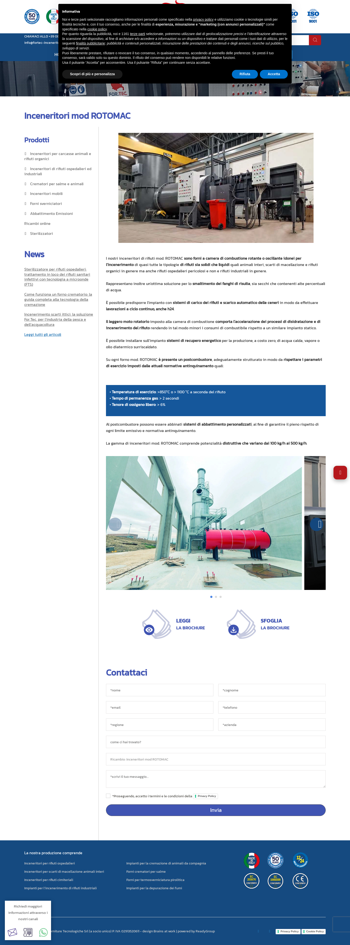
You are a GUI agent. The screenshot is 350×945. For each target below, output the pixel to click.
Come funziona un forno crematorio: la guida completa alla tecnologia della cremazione (58, 299)
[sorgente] (216, 742)
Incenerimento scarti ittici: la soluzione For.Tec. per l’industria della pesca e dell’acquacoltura (58, 319)
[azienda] (272, 724)
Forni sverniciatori (46, 203)
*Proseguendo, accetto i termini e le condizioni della (165, 796)
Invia (216, 810)
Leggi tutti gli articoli (42, 334)
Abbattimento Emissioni (51, 213)
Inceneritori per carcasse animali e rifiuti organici (57, 156)
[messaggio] (216, 779)
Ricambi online (37, 223)
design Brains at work (158, 931)
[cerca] (315, 40)
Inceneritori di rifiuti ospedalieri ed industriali (57, 171)
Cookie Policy (315, 931)
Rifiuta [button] (245, 74)
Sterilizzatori (41, 233)
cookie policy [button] (97, 29)
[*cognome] (272, 690)
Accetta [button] (274, 74)
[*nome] (159, 690)
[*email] (159, 707)
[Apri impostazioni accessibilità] (340, 472)
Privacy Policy (207, 796)
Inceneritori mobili (46, 193)
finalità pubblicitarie (90, 43)
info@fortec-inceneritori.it (44, 42)
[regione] (159, 724)
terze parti (137, 34)
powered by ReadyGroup (196, 931)
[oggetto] (216, 759)
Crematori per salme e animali (57, 184)
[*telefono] (272, 707)
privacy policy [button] (203, 19)
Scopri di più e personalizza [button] (92, 74)
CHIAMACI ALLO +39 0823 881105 (48, 36)
